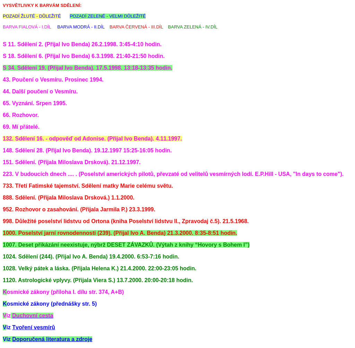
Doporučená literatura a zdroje (52, 339)
